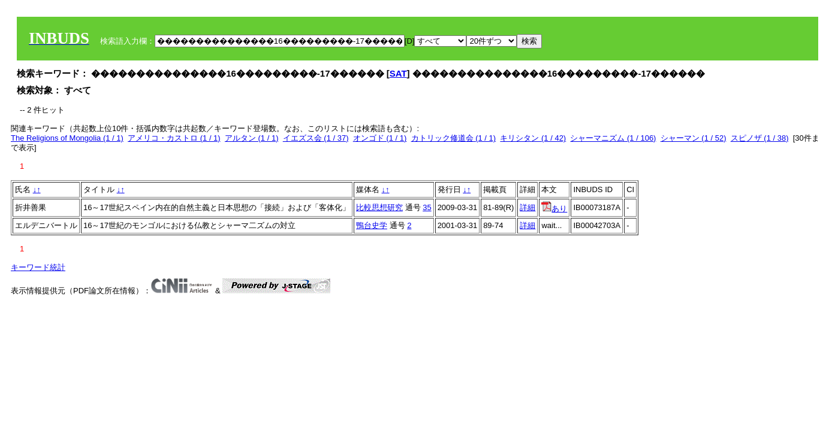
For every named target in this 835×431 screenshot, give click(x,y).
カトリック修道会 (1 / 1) (453, 137)
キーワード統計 (38, 267)
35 (427, 207)
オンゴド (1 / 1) (380, 137)
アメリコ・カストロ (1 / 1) (174, 137)
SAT (398, 73)
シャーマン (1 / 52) (694, 137)
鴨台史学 (371, 225)
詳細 (527, 207)
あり (554, 208)
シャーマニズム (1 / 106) (613, 137)
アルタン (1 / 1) (252, 137)
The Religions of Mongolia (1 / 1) (67, 137)
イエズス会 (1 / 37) (316, 137)
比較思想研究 (379, 207)
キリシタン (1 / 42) (533, 137)
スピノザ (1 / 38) (760, 137)
